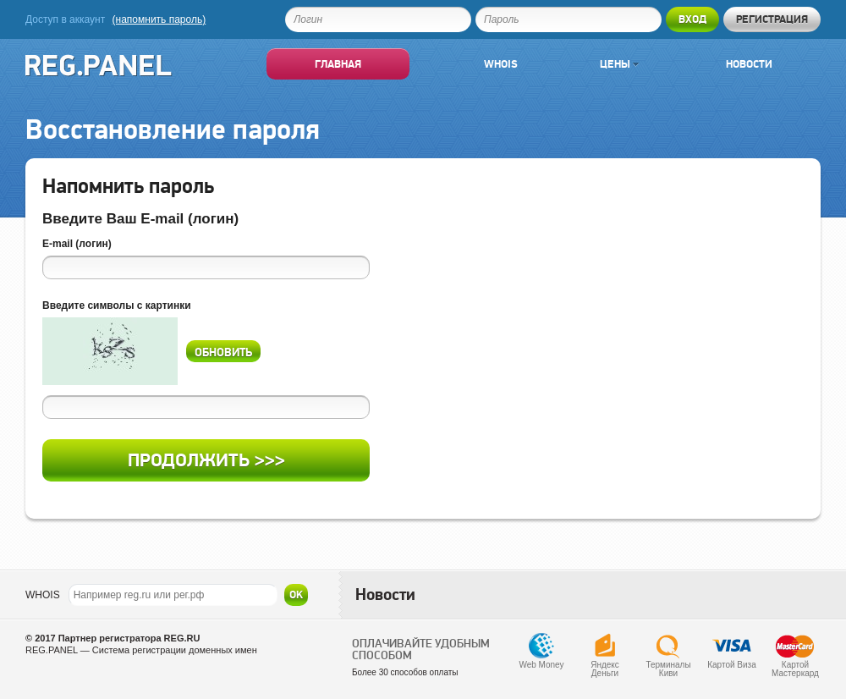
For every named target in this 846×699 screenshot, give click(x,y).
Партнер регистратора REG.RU (129, 638)
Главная (338, 64)
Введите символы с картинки (116, 305)
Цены (619, 64)
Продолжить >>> (206, 460)
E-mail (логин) (77, 244)
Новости (749, 64)
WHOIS (42, 595)
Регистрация (772, 19)
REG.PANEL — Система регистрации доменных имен (141, 650)
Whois (501, 64)
